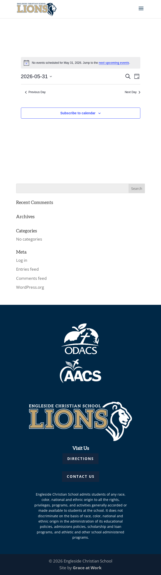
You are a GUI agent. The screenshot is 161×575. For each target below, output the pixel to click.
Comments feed (31, 278)
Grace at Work (87, 567)
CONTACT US (80, 476)
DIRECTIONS (80, 458)
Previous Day (35, 92)
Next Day (132, 92)
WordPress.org (30, 287)
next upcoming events (114, 62)
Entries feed (27, 269)
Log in (21, 260)
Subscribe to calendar (77, 113)
